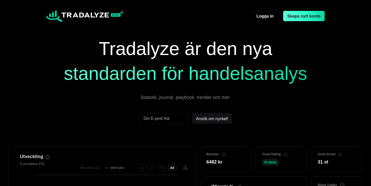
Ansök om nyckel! (212, 119)
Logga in (265, 16)
